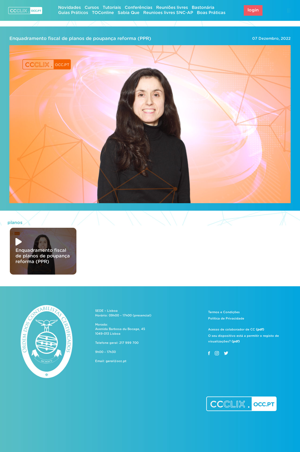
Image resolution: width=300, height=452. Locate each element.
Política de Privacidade (226, 318)
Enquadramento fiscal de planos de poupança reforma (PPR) (80, 38)
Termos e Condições (224, 312)
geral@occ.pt (116, 361)
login (253, 10)
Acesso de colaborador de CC (236, 329)
